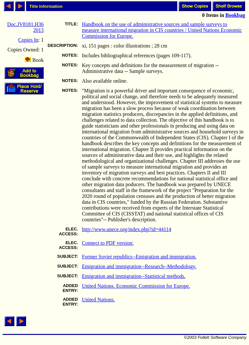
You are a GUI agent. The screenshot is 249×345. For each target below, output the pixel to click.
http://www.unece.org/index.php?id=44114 (126, 229)
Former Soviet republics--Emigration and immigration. (139, 256)
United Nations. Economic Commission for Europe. (136, 286)
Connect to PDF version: (108, 243)
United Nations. (98, 299)
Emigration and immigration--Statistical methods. (133, 276)
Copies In (28, 40)
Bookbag (235, 15)
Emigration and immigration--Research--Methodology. (139, 266)
